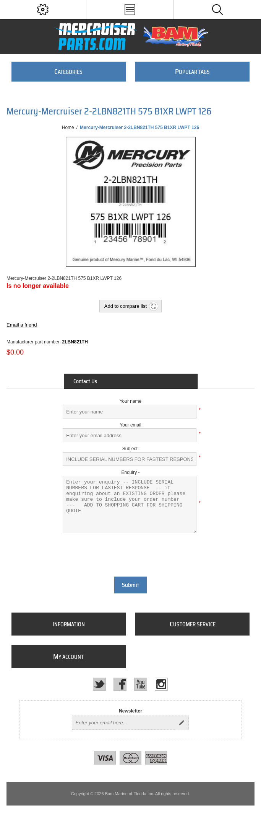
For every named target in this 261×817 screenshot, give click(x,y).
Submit (130, 585)
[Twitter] (99, 684)
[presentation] (131, 554)
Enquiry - (130, 472)
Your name (131, 401)
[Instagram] (161, 684)
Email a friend (21, 325)
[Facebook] (120, 684)
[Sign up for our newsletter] (123, 723)
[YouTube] (141, 684)
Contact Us (85, 381)
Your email (130, 425)
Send (181, 723)
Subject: (130, 448)
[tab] (131, 381)
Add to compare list (125, 306)
